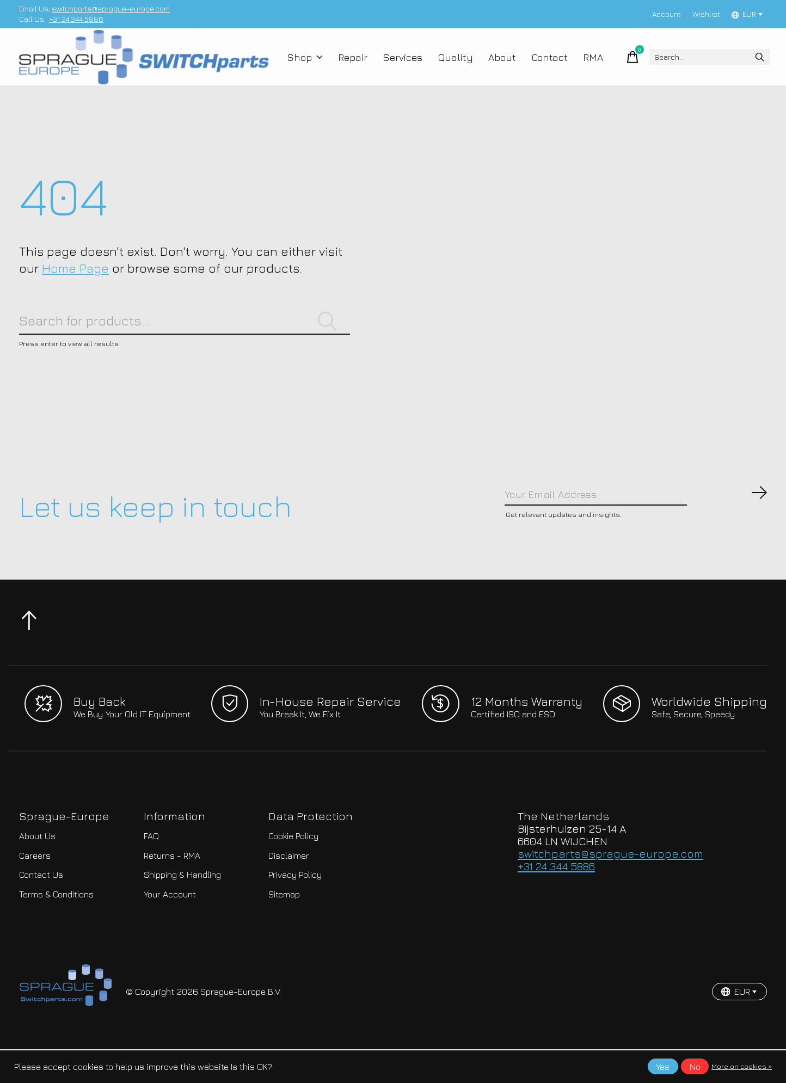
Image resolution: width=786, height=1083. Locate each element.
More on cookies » (741, 1066)
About (492, 66)
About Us (37, 870)
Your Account (170, 927)
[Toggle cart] (607, 66)
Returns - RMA (172, 889)
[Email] (636, 525)
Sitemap (284, 927)
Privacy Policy (295, 908)
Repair (353, 66)
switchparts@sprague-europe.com (111, 8)
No (695, 1066)
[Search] (696, 66)
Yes (663, 1066)
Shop (308, 66)
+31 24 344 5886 (76, 19)
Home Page (75, 287)
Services (400, 66)
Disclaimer (288, 889)
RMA (577, 66)
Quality (449, 66)
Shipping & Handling (182, 908)
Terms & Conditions (56, 927)
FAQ (151, 870)
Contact (536, 66)
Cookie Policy (293, 870)
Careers (35, 889)
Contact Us (41, 908)
